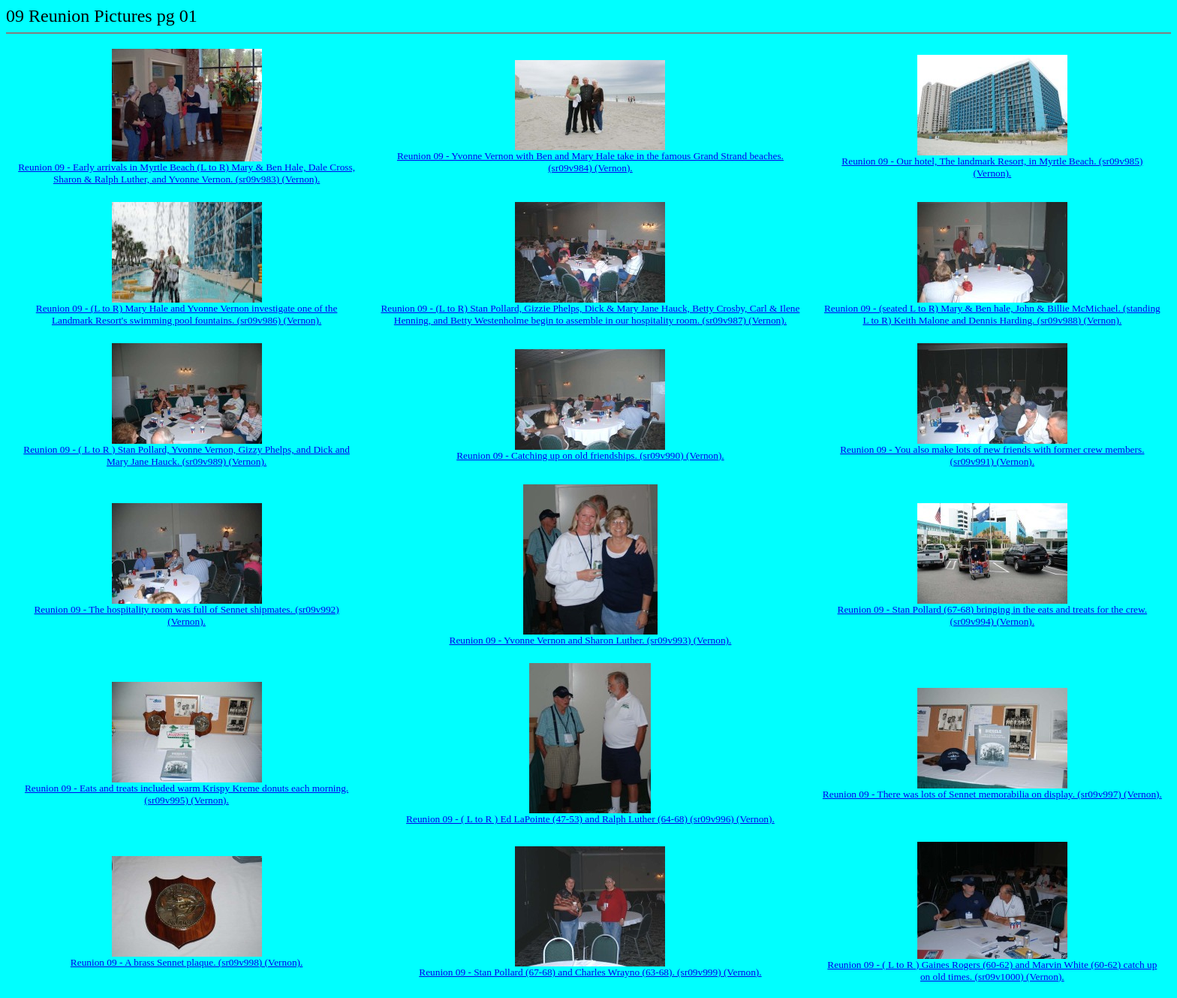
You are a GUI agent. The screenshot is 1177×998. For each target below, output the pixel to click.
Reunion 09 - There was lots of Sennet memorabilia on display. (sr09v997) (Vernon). (992, 794)
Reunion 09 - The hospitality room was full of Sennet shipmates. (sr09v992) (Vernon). (186, 615)
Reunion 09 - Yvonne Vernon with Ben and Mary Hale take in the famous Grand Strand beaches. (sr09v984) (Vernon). (590, 161)
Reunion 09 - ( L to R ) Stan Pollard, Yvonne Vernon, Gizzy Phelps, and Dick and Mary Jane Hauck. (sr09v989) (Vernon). (186, 455)
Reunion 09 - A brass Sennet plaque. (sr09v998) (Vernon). (187, 962)
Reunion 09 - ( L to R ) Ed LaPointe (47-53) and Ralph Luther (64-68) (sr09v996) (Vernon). (590, 819)
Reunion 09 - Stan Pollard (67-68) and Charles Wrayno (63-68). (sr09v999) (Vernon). (590, 972)
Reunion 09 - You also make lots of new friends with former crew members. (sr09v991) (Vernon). (992, 455)
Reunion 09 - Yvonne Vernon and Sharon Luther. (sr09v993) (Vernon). (591, 640)
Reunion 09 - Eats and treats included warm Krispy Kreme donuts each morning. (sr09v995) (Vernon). (186, 794)
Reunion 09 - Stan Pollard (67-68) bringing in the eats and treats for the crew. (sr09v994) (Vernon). (993, 615)
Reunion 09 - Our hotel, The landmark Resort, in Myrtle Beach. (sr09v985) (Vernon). (991, 167)
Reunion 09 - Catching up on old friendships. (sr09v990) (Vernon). (590, 455)
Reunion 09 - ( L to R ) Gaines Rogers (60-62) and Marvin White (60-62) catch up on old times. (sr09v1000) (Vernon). (992, 970)
